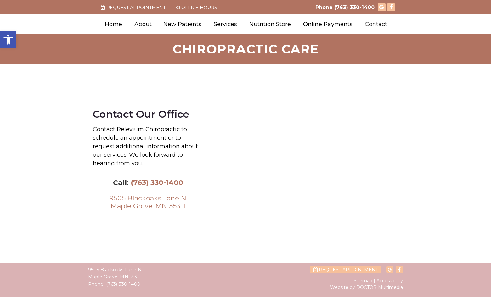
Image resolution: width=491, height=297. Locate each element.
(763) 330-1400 (354, 7)
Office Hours (196, 7)
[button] (8, 39)
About (143, 24)
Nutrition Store (270, 24)
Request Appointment (133, 7)
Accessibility (389, 280)
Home (113, 24)
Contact (376, 24)
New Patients (182, 24)
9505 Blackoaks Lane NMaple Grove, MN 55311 (148, 202)
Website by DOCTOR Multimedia (366, 287)
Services (225, 24)
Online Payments (328, 24)
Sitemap (363, 280)
